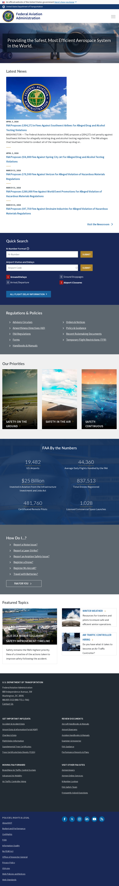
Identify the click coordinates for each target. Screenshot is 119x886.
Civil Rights (7, 834)
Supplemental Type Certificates (16, 746)
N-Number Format (16, 248)
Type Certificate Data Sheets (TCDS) (18, 752)
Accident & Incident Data (13, 723)
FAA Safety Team (69, 787)
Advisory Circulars (22, 322)
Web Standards (9, 879)
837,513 (86, 480)
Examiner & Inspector (71, 740)
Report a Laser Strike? (25, 550)
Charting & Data (9, 735)
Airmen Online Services (72, 775)
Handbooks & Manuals (25, 345)
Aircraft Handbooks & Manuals (75, 723)
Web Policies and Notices (13, 873)
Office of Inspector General (14, 857)
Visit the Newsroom (100, 224)
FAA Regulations (22, 333)
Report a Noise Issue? (25, 544)
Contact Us (7, 703)
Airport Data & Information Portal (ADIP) (20, 729)
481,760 (33, 503)
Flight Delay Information (13, 740)
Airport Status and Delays (20, 262)
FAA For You (24, 583)
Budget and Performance (13, 828)
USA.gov (6, 868)
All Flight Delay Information (28, 294)
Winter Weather (94, 611)
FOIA (4, 839)
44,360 (86, 462)
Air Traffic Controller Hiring (14, 781)
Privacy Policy (8, 862)
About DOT (7, 822)
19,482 (33, 462)
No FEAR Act (7, 851)
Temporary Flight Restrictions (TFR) (86, 339)
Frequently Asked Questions (75, 792)
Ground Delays (18, 276)
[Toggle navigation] (113, 17)
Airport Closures (73, 282)
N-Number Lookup (70, 781)
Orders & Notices (75, 322)
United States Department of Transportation (24, 6)
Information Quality (11, 845)
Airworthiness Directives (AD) (29, 328)
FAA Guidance (68, 746)
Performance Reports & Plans (75, 752)
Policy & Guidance (76, 328)
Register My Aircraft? (24, 568)
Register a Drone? (23, 562)
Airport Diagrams (69, 729)
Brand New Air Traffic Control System (19, 770)
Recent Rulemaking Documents (84, 333)
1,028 (86, 503)
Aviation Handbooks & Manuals (76, 735)
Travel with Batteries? (25, 574)
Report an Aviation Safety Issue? (31, 556)
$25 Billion (33, 480)
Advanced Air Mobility (12, 775)
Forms (16, 339)
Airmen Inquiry (68, 770)
